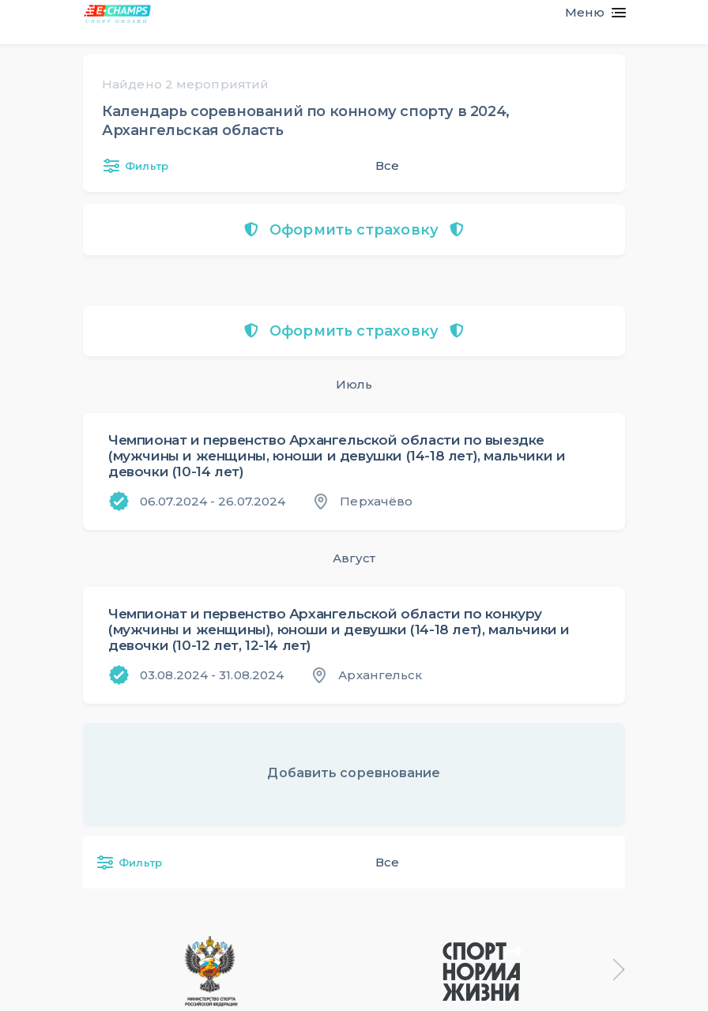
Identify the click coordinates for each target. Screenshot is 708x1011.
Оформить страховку (353, 230)
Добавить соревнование (353, 772)
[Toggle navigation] (589, 12)
